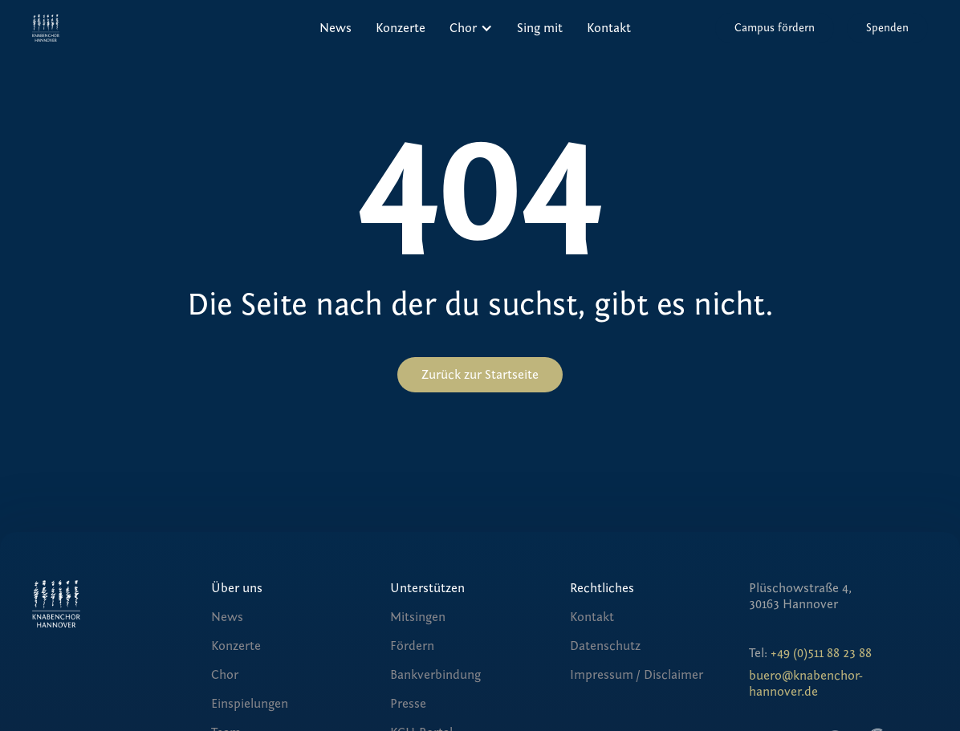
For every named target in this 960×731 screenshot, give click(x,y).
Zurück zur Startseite (480, 375)
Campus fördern (774, 28)
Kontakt (609, 28)
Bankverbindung (435, 675)
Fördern (412, 646)
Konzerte (400, 28)
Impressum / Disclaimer (636, 675)
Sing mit (540, 28)
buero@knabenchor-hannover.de (806, 683)
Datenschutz (605, 646)
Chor (224, 675)
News (335, 28)
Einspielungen (249, 703)
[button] (471, 28)
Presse (408, 703)
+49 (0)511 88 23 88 (821, 653)
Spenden (887, 28)
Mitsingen (417, 617)
